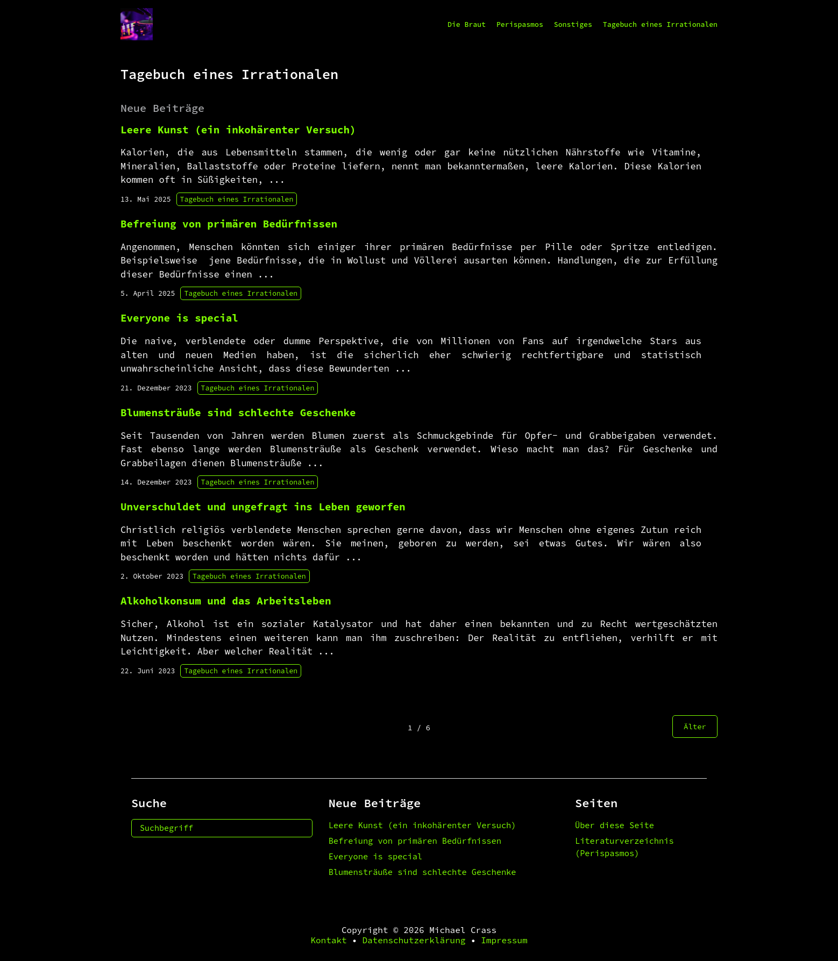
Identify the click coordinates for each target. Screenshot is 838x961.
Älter (695, 726)
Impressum (504, 940)
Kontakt (328, 940)
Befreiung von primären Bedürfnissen (415, 841)
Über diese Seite (614, 825)
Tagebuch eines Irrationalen (660, 24)
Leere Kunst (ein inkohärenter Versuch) (422, 825)
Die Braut (467, 24)
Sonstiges (573, 24)
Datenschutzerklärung (413, 940)
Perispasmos (519, 24)
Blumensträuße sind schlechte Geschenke (422, 872)
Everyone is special (375, 856)
